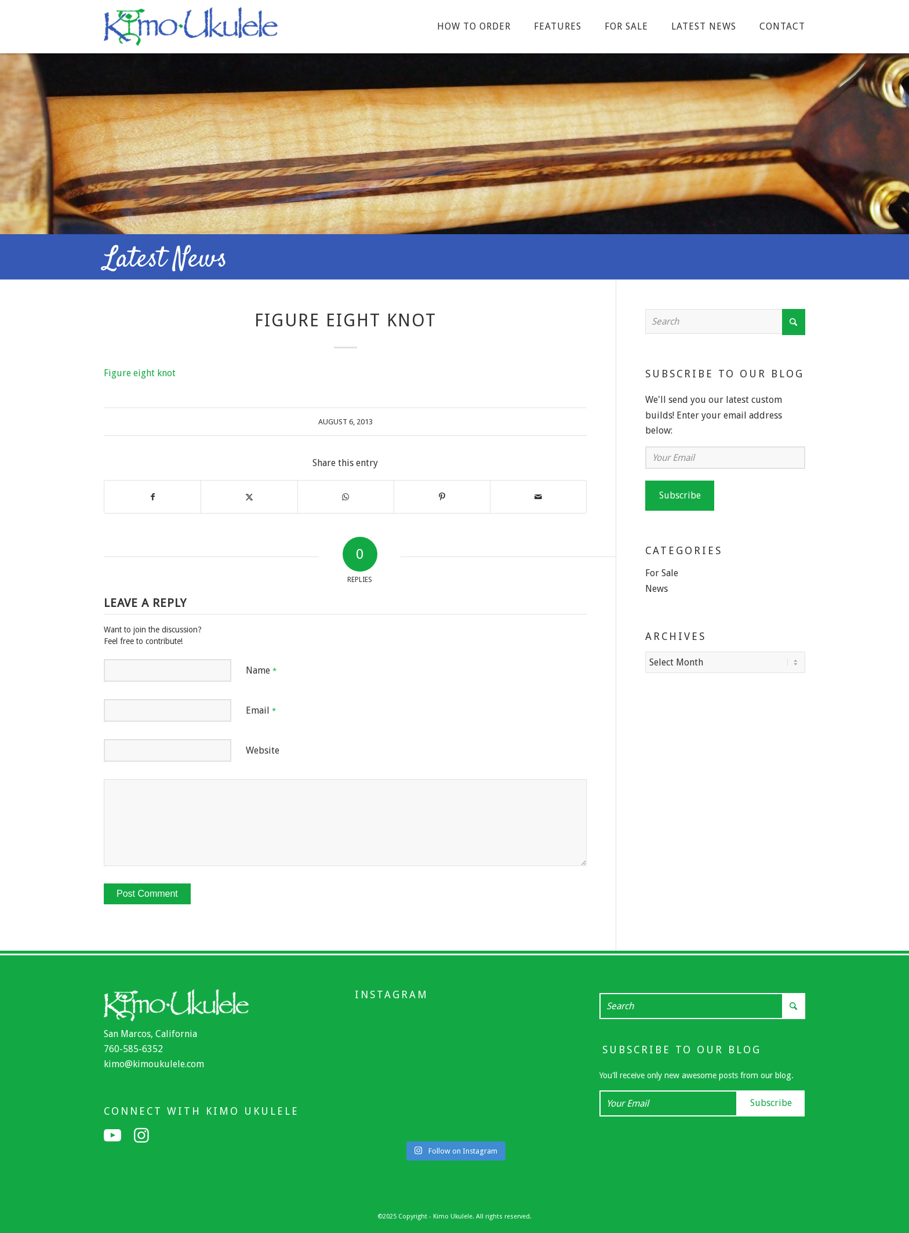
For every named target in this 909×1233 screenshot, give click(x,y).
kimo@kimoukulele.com (154, 1064)
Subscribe (680, 495)
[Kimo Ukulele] (191, 29)
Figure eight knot (140, 373)
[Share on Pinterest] (442, 497)
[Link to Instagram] (141, 1135)
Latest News (165, 259)
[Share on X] (249, 497)
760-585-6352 (133, 1048)
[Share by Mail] (538, 497)
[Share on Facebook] (152, 497)
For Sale (661, 573)
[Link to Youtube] (112, 1135)
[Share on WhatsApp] (346, 497)
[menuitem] (474, 27)
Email (261, 710)
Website (262, 750)
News (656, 588)
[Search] (725, 321)
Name (261, 670)
